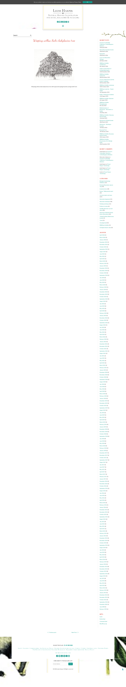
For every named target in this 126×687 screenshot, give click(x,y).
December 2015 (103, 509)
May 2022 (102, 332)
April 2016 (102, 500)
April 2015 (102, 528)
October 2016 (103, 486)
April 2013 (102, 585)
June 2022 (102, 329)
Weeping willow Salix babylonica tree (54, 40)
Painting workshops (104, 204)
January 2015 (103, 535)
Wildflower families (104, 225)
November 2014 (103, 540)
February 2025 (103, 263)
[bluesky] (64, 22)
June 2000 (102, 606)
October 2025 (103, 247)
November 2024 (103, 270)
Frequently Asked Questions (75, 650)
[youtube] (60, 22)
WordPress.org (103, 623)
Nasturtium (102, 53)
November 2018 (103, 431)
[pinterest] (66, 22)
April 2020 (102, 391)
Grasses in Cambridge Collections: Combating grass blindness (106, 44)
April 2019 (102, 419)
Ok (88, 2)
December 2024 (103, 268)
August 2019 (103, 410)
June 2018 (102, 441)
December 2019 (103, 400)
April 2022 (102, 334)
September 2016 (104, 488)
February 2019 (103, 424)
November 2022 (103, 318)
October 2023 (103, 296)
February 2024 (103, 287)
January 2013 (103, 592)
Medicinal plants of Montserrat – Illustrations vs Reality (106, 109)
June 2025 (102, 254)
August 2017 (103, 462)
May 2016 (102, 498)
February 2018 (103, 448)
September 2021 (104, 351)
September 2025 (104, 249)
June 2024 (102, 280)
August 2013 (103, 576)
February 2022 (103, 339)
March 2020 (102, 393)
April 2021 (102, 363)
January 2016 (103, 507)
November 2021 (103, 346)
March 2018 (102, 445)
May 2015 (102, 526)
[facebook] (58, 22)
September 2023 (104, 299)
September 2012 (104, 602)
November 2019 (103, 403)
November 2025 (103, 244)
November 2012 (103, 597)
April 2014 (102, 557)
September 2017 (104, 460)
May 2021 (102, 360)
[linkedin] (62, 22)
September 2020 (104, 379)
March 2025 (102, 261)
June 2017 (102, 467)
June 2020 (102, 386)
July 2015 (102, 521)
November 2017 (103, 455)
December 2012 (103, 595)
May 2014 (102, 554)
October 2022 (103, 320)
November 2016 (103, 483)
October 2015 (103, 514)
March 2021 (102, 365)
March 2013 (102, 588)
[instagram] (68, 22)
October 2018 (103, 434)
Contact (77, 648)
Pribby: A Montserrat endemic (107, 94)
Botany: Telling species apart (106, 191)
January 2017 (103, 479)
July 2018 (102, 438)
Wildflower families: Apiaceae (106, 98)
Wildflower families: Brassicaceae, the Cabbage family (106, 141)
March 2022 (102, 337)
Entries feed (102, 619)
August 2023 (103, 301)
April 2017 (102, 471)
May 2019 (102, 417)
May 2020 (102, 389)
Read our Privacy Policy (76, 2)
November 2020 (103, 374)
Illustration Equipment (105, 199)
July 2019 (102, 412)
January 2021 (103, 370)
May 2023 (102, 308)
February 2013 (103, 590)
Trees (101, 220)
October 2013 (103, 571)
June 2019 (102, 415)
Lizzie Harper (63, 10)
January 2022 (103, 341)
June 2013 (102, 580)
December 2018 (103, 429)
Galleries (26, 648)
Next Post (75, 632)
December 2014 (103, 538)
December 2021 (103, 344)
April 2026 (102, 235)
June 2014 (102, 552)
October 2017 (103, 457)
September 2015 (104, 516)
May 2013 (102, 583)
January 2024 (103, 289)
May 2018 (102, 443)
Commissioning (34, 648)
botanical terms (103, 189)
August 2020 (103, 381)
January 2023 (103, 315)
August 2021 (103, 353)
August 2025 (103, 251)
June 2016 (102, 495)
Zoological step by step (105, 227)
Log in (101, 616)
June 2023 (102, 306)
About (20, 648)
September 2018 (104, 436)
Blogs (51, 648)
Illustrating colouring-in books (107, 49)
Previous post (52, 632)
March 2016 (102, 502)
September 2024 (104, 275)
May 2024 (102, 282)
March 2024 (102, 284)
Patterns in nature (104, 206)
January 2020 (103, 398)
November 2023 (103, 294)
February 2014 (103, 561)
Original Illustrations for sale (64, 648)
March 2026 (102, 237)
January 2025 (103, 265)
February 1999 (103, 609)
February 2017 (103, 476)
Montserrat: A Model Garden (106, 120)
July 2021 (102, 355)
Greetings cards (92, 648)
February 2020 (103, 396)
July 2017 (102, 464)
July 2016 (102, 493)
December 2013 (103, 566)
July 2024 (102, 277)
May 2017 (102, 469)
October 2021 (103, 348)
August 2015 (103, 519)
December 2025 (103, 242)
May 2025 (102, 256)
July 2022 (102, 327)
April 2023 (102, 310)
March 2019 (102, 422)
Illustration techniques (105, 201)
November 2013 (103, 569)
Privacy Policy (89, 650)
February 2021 (103, 367)
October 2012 (103, 599)
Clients (83, 648)
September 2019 (104, 408)
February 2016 (103, 505)
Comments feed (103, 621)
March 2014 (102, 559)
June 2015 (102, 524)
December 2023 (103, 291)
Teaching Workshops (58, 650)
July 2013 (102, 578)
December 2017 (103, 453)
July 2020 (102, 384)
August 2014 (103, 547)
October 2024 (103, 273)
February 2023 (103, 313)
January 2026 (103, 239)
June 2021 (102, 358)
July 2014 (102, 550)
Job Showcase (44, 648)
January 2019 (103, 426)
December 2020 (103, 372)
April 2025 (102, 258)
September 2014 (104, 545)
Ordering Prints (103, 648)
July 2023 (102, 303)
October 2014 (103, 542)
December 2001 (103, 604)
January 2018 (103, 450)
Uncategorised (103, 222)
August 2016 (103, 490)
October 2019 (103, 405)
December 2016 (103, 481)
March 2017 (102, 474)
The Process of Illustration (42, 650)
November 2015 (103, 512)
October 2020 (103, 377)
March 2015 (102, 531)
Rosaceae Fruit (103, 130)
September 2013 (104, 573)
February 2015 (103, 533)
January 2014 (103, 564)
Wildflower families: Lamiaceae (107, 85)
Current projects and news (106, 195)
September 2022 (104, 322)
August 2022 (103, 325)
